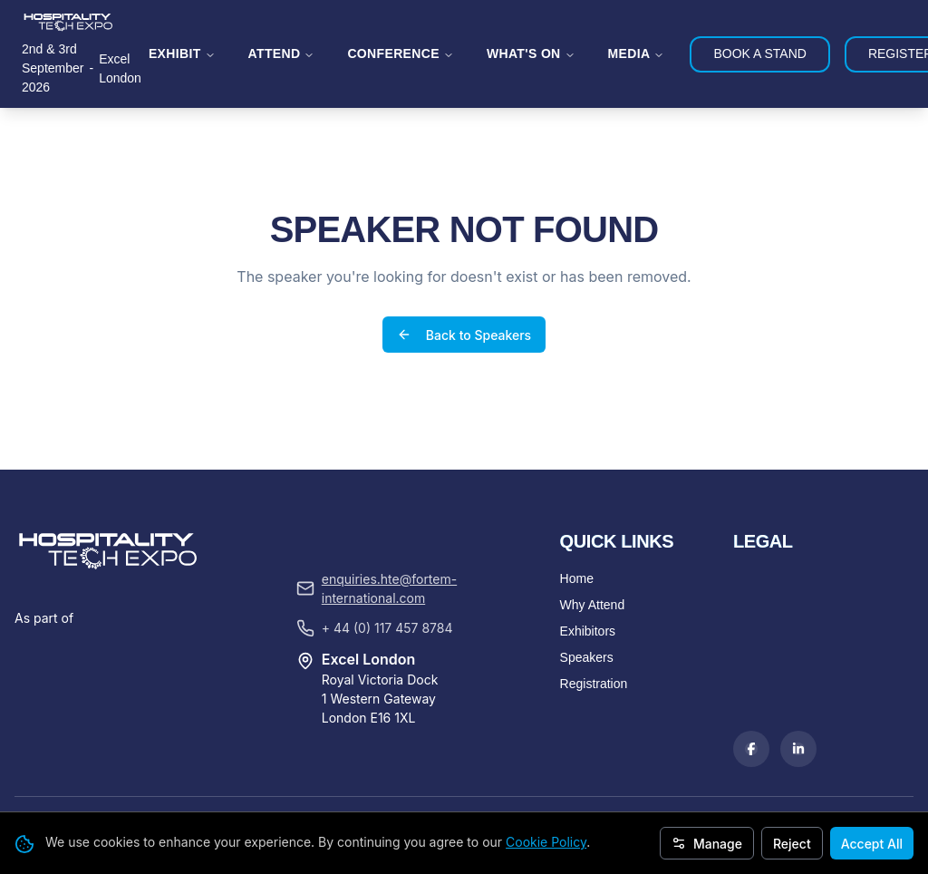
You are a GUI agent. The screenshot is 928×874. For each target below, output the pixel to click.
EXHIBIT (182, 53)
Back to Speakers (464, 290)
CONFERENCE (400, 53)
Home (577, 489)
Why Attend (592, 516)
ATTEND (281, 53)
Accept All (872, 843)
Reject (792, 843)
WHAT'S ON (531, 53)
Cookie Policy (546, 842)
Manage (707, 843)
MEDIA (636, 53)
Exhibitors (587, 542)
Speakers (587, 568)
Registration (594, 595)
